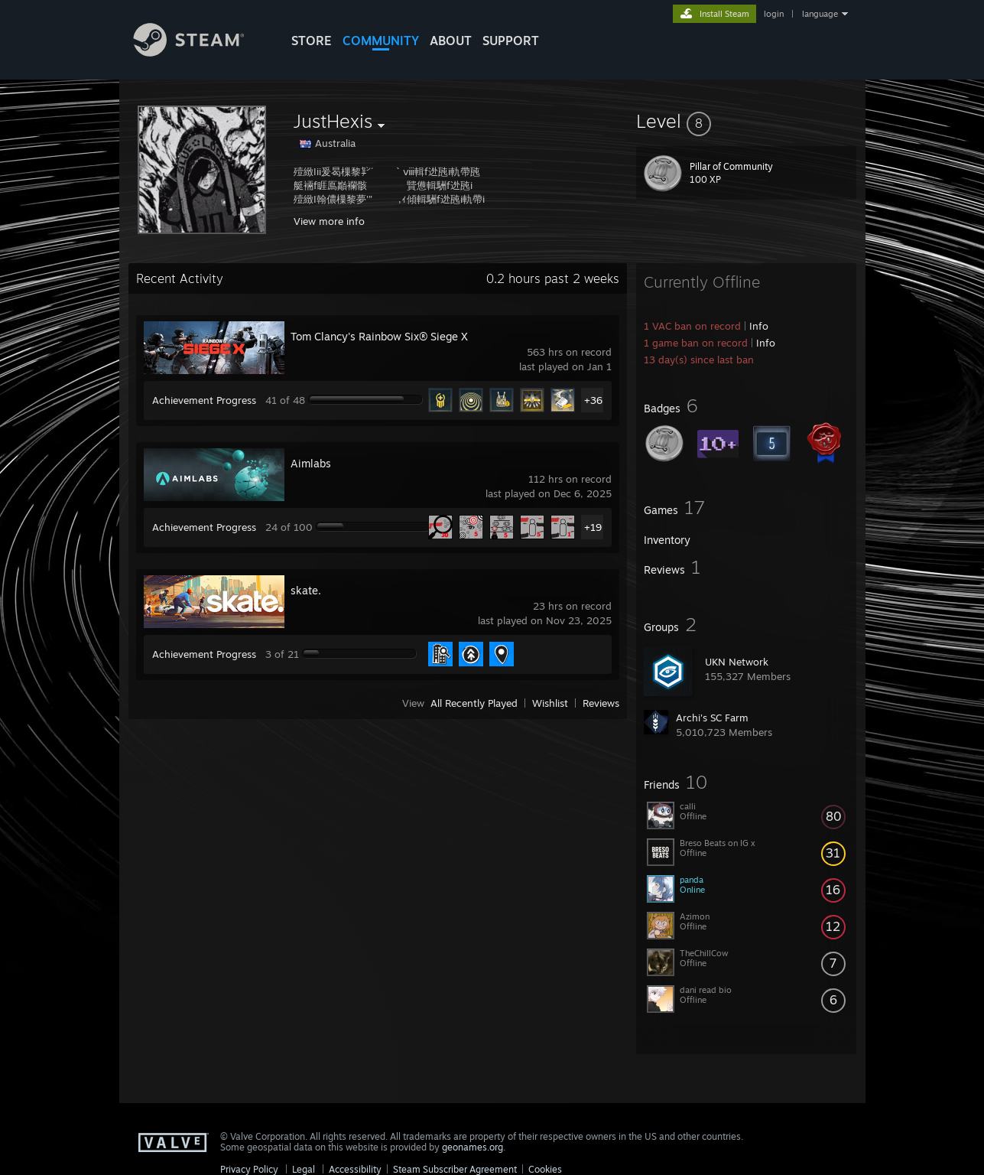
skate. (306, 590)
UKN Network (736, 662)
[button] (746, 121)
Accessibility (355, 1169)
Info (758, 326)
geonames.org (472, 1147)
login (774, 13)
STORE (311, 40)
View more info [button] (329, 221)
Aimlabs (311, 463)
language (820, 13)
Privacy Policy (249, 1169)
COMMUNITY (381, 40)
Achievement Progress (204, 400)
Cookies (545, 1169)
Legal (303, 1169)
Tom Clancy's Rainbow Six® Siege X (379, 336)
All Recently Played (474, 703)
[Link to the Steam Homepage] (200, 52)
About (451, 40)
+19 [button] (593, 527)
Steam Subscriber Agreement (455, 1169)
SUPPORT (510, 40)
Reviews (601, 703)
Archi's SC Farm (712, 717)
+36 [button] (593, 400)
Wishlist (550, 703)
